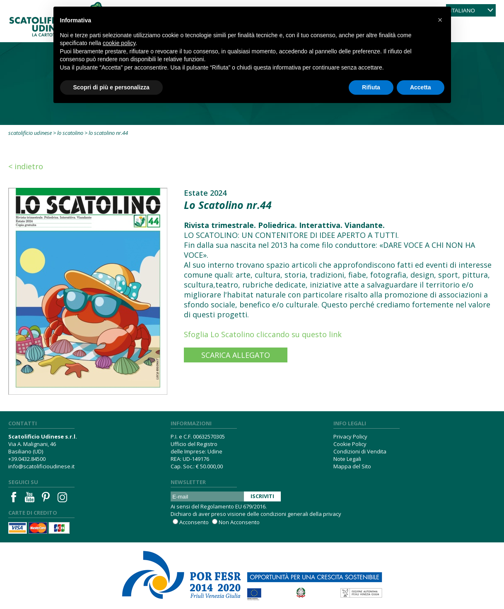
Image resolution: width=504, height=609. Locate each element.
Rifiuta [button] (371, 87)
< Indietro (25, 166)
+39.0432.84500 (27, 459)
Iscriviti (262, 496)
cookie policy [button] (119, 43)
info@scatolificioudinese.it (41, 466)
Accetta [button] (420, 87)
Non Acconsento (239, 522)
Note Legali (347, 459)
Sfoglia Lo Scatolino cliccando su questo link (263, 334)
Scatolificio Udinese (30, 133)
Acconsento (194, 522)
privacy (332, 514)
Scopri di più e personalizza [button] (111, 87)
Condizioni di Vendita (359, 451)
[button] (440, 19)
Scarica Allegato (235, 355)
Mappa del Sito (352, 466)
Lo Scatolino (70, 133)
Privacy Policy (350, 436)
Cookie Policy (350, 444)
